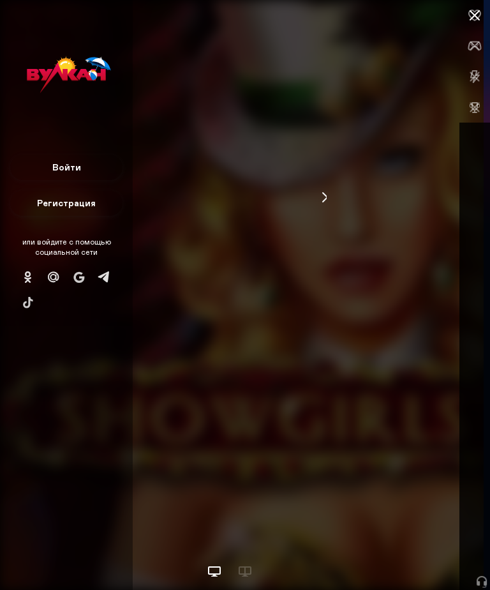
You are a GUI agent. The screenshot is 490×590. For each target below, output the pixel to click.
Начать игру (393, 556)
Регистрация (66, 203)
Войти (66, 167)
